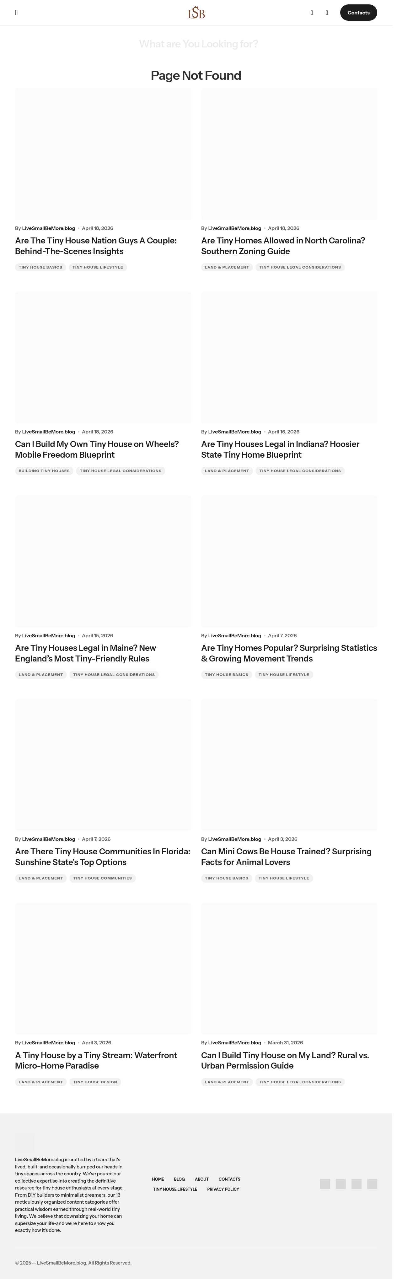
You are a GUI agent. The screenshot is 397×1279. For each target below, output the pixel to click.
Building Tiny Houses (44, 470)
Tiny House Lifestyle (97, 265)
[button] (16, 12)
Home (158, 1179)
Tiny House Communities (102, 879)
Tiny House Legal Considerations (300, 265)
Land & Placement (227, 265)
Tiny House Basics (40, 265)
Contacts (359, 12)
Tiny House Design (95, 1084)
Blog (179, 1179)
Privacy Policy (223, 1189)
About (202, 1179)
